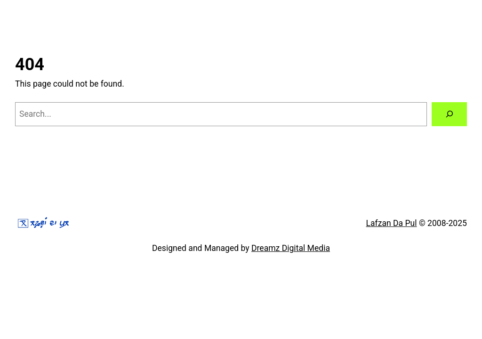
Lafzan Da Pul (391, 223)
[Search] (449, 114)
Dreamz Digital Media (290, 248)
